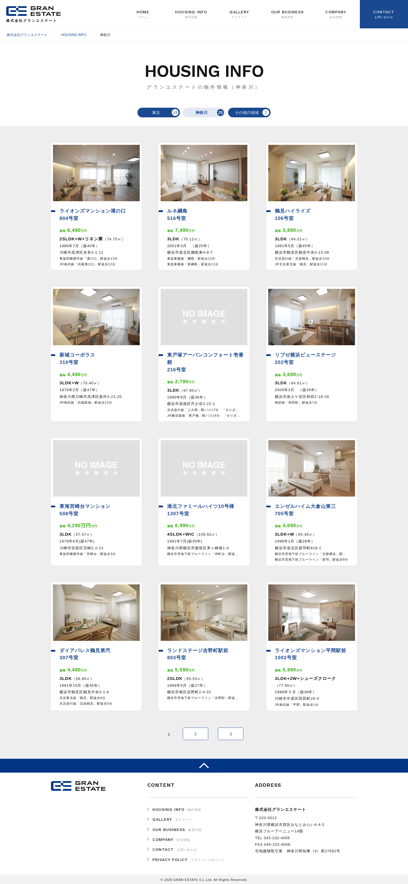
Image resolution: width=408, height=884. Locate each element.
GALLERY (239, 14)
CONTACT (174, 848)
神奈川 (206, 112)
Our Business (288, 14)
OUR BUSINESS (177, 828)
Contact (384, 14)
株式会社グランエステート (33, 11)
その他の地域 (249, 112)
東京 (162, 112)
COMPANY (171, 838)
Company (336, 14)
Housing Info (191, 14)
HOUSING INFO (176, 808)
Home (143, 14)
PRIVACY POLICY (188, 858)
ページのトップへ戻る (204, 765)
